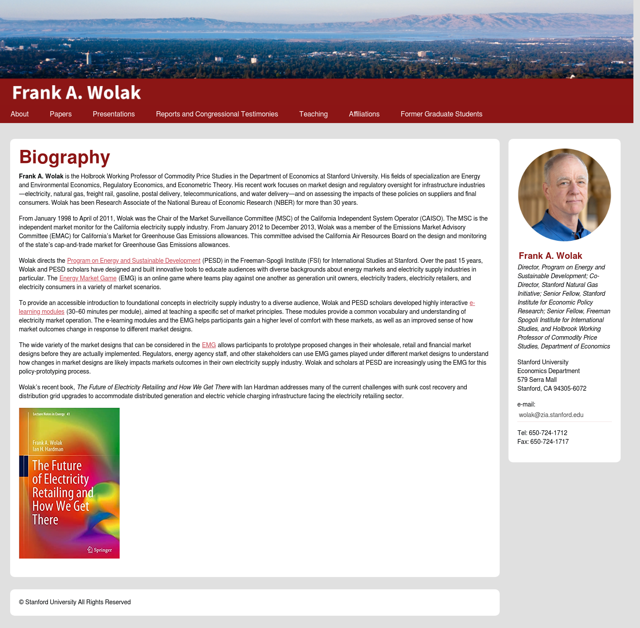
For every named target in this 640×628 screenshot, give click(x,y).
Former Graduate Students (442, 114)
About (20, 114)
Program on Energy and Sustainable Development (134, 261)
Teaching (313, 114)
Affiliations (364, 114)
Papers (61, 114)
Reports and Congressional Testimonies (217, 114)
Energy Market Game (88, 279)
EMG (209, 345)
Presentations (114, 114)
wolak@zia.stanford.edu (551, 415)
